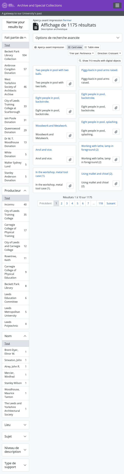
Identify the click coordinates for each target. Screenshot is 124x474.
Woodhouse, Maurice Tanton (15, 393)
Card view (75, 47)
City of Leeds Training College (15, 214)
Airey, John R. (15, 367)
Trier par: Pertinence (80, 53)
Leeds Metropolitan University (15, 311)
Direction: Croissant (108, 53)
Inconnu (15, 205)
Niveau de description (13, 450)
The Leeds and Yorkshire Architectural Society (15, 409)
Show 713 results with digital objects (100, 60)
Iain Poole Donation (15, 120)
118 (101, 203)
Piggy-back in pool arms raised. (99, 70)
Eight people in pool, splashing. (99, 122)
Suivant (111, 203)
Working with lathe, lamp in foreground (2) (97, 147)
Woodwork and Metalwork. (51, 125)
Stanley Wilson (15, 383)
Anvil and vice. (44, 149)
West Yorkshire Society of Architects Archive (15, 87)
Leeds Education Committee (15, 297)
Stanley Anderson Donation (15, 176)
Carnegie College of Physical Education (15, 272)
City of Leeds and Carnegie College (15, 246)
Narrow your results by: (15, 24)
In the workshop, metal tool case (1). (52, 174)
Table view (91, 47)
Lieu (7, 425)
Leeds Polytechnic (15, 323)
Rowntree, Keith (15, 258)
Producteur (13, 190)
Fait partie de (14, 37)
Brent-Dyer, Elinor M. (15, 351)
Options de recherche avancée (57, 38)
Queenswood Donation (15, 130)
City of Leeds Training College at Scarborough (15, 106)
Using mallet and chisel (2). (97, 173)
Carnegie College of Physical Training (15, 230)
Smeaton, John (15, 360)
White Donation (15, 154)
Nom (8, 336)
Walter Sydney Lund (15, 164)
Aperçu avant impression (49, 47)
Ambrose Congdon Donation (15, 69)
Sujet (8, 436)
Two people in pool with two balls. (52, 72)
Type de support (10, 465)
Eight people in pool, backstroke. (93, 96)
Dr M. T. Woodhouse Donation (15, 142)
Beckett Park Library (15, 286)
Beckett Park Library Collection (15, 55)
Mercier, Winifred (15, 374)
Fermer (67, 20)
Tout (7, 45)
